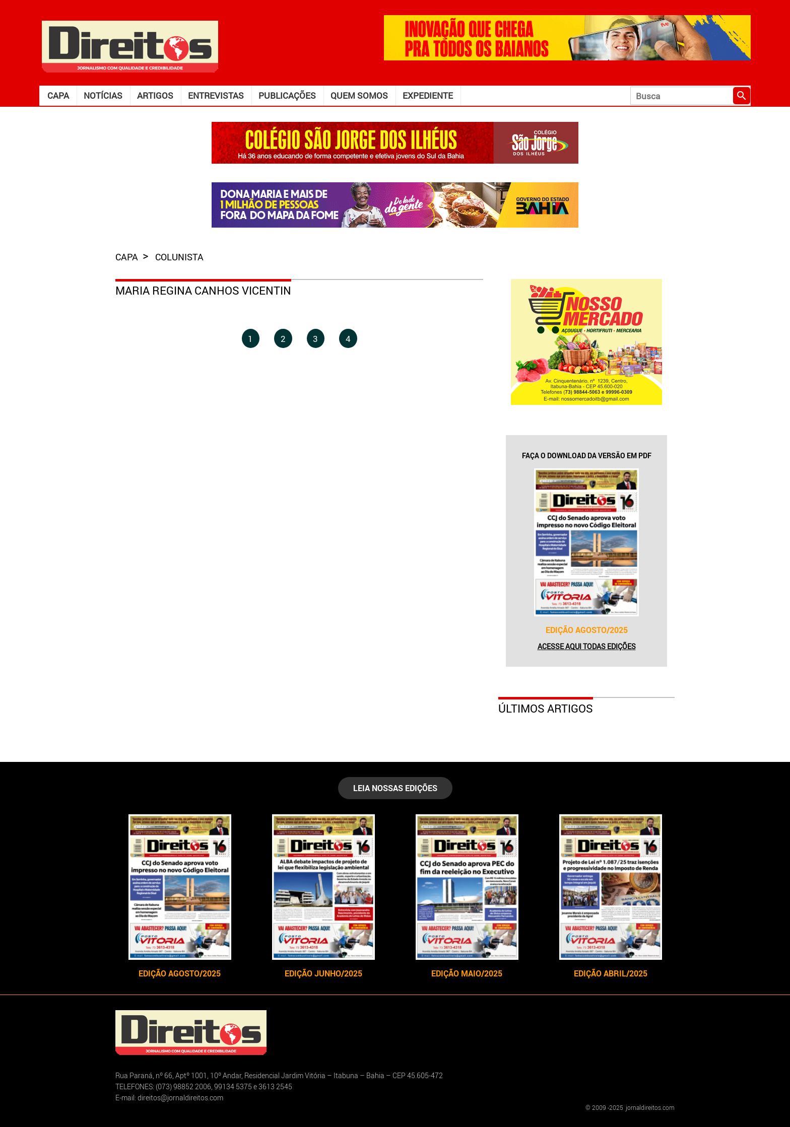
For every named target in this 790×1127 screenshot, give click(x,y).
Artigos (155, 95)
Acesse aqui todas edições (587, 646)
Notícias (103, 95)
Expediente (428, 95)
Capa (58, 95)
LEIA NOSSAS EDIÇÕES (395, 788)
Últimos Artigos (545, 708)
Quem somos (359, 95)
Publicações (287, 95)
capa (127, 257)
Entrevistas (216, 95)
